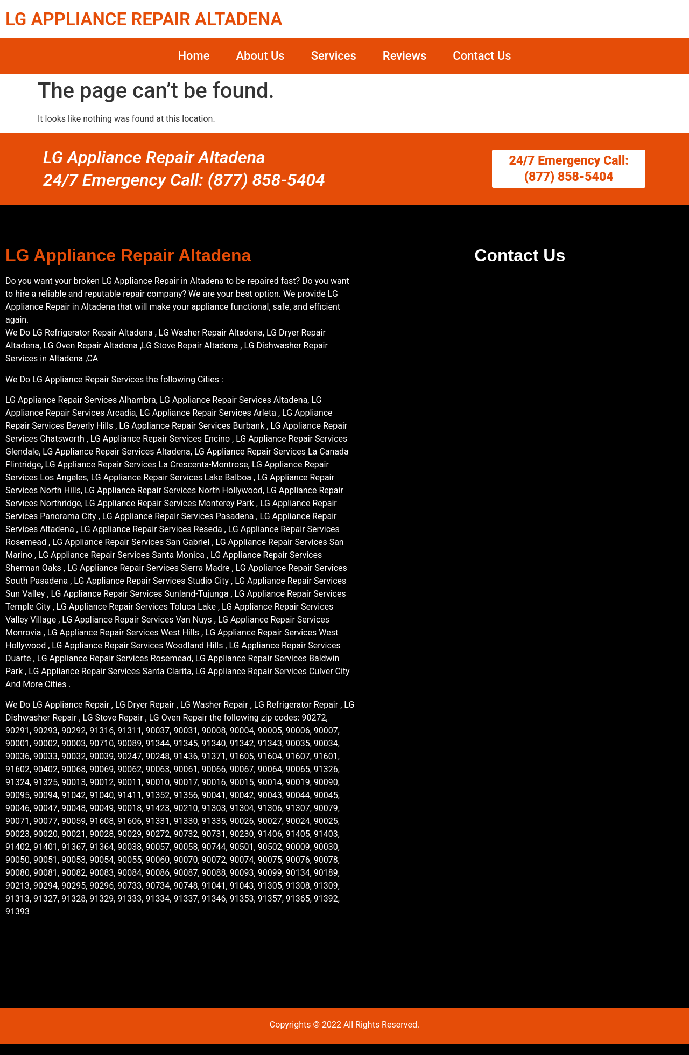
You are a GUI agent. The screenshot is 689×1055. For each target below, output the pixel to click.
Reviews (404, 55)
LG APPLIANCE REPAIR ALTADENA (144, 19)
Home (193, 55)
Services (333, 55)
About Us (260, 55)
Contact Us (482, 55)
